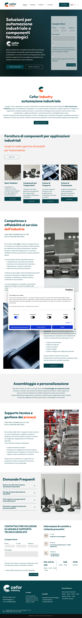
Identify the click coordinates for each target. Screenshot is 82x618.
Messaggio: (56, 34)
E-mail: (62, 28)
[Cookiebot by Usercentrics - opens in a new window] (66, 290)
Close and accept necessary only (19, 327)
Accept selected (41, 327)
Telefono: (72, 28)
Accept (62, 327)
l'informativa (62, 48)
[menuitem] (25, 4)
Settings (68, 322)
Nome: (54, 28)
